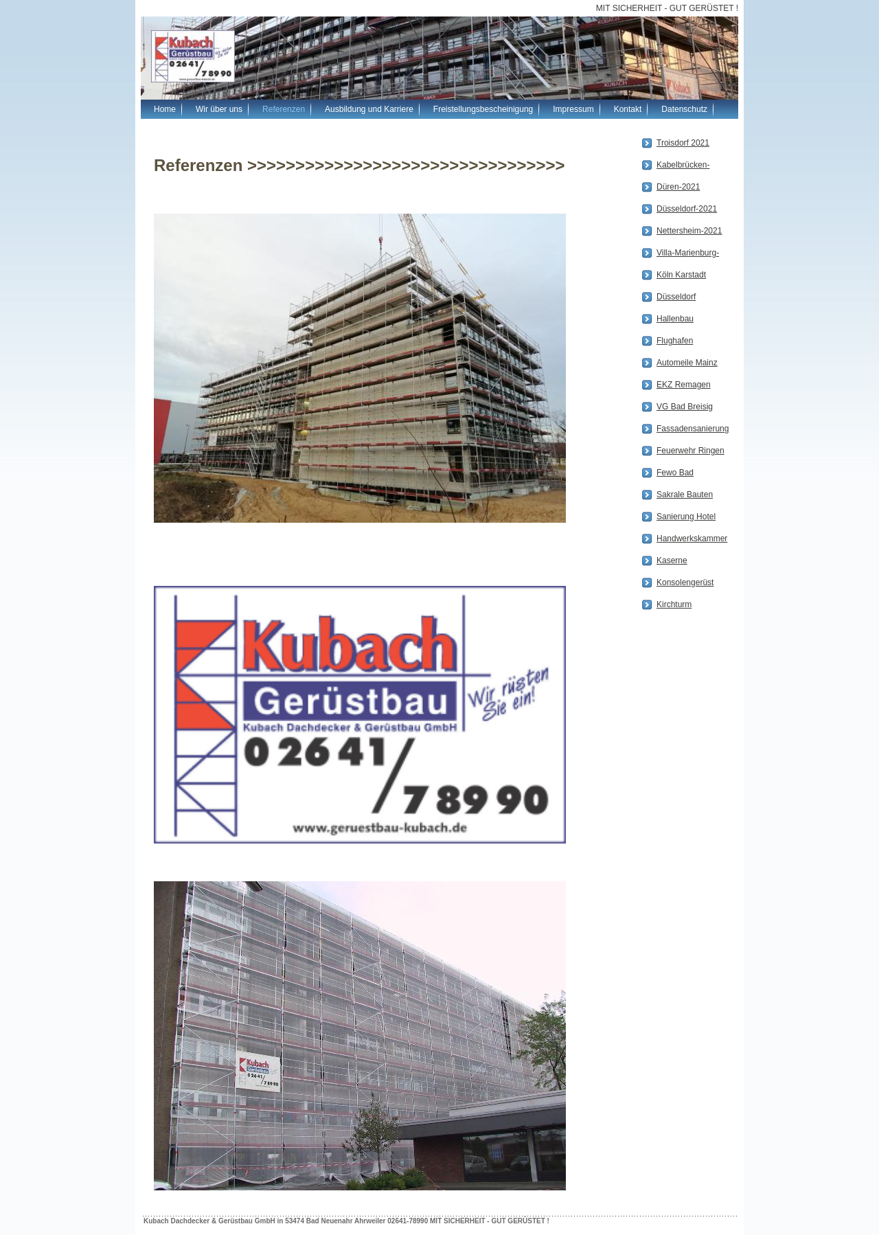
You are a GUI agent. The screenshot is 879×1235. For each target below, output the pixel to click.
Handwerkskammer (692, 538)
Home (165, 109)
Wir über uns (219, 109)
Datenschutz (684, 109)
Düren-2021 (678, 187)
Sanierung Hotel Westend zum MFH (686, 518)
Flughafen (675, 340)
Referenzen (283, 109)
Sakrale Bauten (685, 494)
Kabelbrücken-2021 (683, 166)
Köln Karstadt (681, 275)
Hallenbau (675, 319)
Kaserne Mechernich (678, 562)
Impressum (573, 109)
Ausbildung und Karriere (369, 109)
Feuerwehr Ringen (690, 450)
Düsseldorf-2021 (687, 209)
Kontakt (628, 109)
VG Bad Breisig (685, 406)
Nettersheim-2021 (689, 231)
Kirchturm (674, 604)
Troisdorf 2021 (683, 143)
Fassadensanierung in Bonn (693, 430)
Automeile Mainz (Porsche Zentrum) (687, 364)
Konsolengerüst (685, 582)
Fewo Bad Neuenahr (675, 474)
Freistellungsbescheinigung (483, 109)
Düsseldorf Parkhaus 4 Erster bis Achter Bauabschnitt (689, 298)
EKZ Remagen (684, 384)
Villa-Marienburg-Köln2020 (688, 254)
